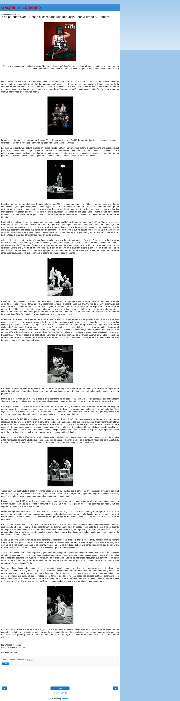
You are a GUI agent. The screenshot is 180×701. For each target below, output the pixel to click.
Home (60, 688)
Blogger (65, 699)
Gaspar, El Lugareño (21, 7)
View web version (60, 693)
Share (6, 664)
